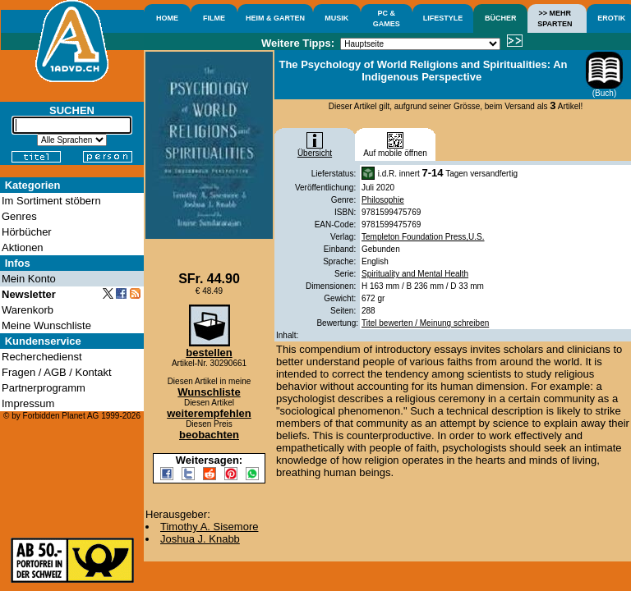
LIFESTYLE (443, 18)
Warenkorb (27, 310)
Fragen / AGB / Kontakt (57, 372)
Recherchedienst (42, 356)
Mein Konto (29, 279)
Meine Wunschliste (46, 325)
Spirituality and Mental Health (415, 273)
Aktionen (23, 247)
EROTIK (611, 18)
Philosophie (383, 199)
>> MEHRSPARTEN (554, 18)
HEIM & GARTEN (275, 18)
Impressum (28, 403)
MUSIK (336, 18)
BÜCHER (501, 18)
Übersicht (314, 149)
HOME (167, 18)
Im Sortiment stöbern (51, 201)
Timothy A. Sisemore (209, 526)
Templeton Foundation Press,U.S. (423, 236)
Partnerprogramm (43, 388)
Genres (19, 216)
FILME (214, 18)
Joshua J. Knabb (200, 539)
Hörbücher (27, 232)
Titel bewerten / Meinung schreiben (425, 323)
